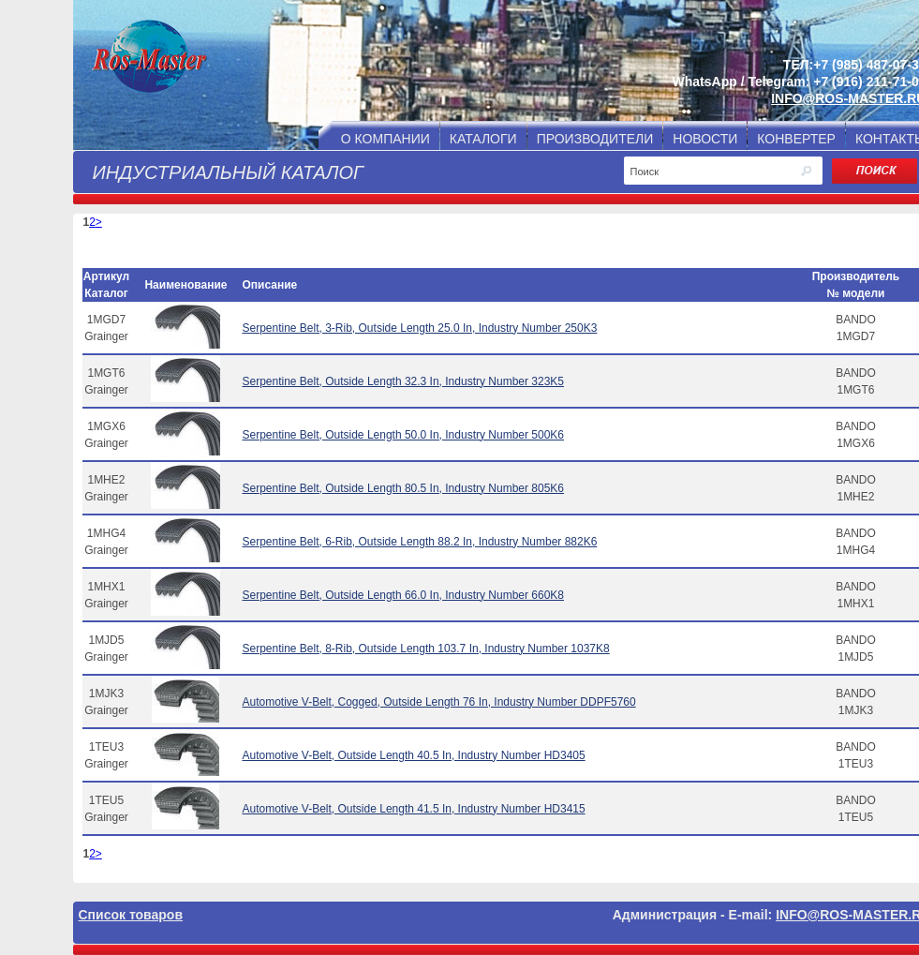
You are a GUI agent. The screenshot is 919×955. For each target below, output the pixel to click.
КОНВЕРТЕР (796, 138)
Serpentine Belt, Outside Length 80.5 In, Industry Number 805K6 (403, 488)
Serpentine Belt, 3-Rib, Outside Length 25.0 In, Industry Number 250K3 (419, 328)
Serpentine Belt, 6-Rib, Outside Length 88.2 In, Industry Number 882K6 (419, 541)
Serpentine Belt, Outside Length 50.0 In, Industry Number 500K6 (403, 434)
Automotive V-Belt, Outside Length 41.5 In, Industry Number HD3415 (413, 808)
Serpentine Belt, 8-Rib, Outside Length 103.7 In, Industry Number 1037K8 (425, 648)
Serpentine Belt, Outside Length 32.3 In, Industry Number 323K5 (403, 381)
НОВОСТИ (705, 138)
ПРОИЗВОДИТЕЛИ (595, 138)
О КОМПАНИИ (385, 138)
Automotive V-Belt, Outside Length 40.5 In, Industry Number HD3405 (413, 755)
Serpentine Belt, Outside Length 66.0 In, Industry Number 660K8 (403, 595)
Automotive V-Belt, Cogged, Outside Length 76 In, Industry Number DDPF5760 (438, 702)
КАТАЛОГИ (483, 138)
